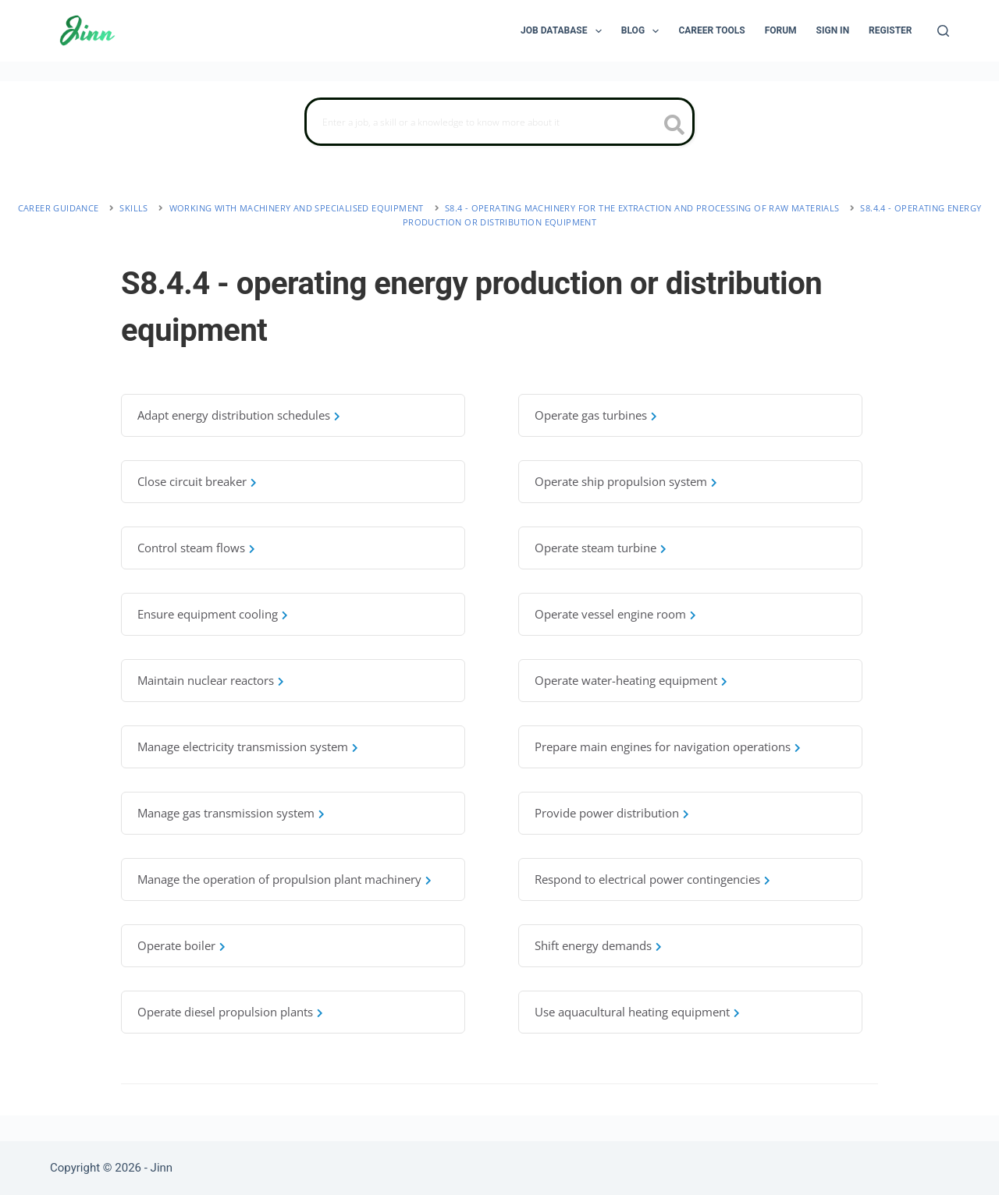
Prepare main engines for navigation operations (663, 746)
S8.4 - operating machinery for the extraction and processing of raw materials (642, 208)
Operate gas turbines (591, 415)
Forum (781, 30)
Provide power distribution (607, 813)
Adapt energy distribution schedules (233, 415)
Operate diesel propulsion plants (225, 1011)
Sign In (833, 30)
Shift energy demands (593, 945)
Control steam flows (191, 547)
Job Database (564, 31)
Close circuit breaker (192, 481)
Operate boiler (176, 945)
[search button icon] (675, 126)
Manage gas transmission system (226, 813)
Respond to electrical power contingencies (647, 879)
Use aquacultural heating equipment (632, 1011)
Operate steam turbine (595, 547)
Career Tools (711, 30)
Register (890, 30)
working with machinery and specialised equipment (296, 208)
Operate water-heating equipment (626, 680)
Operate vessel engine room (610, 614)
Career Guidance (58, 208)
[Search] (943, 31)
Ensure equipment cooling (207, 614)
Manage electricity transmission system (242, 746)
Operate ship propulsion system (621, 481)
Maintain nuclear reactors (205, 680)
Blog (643, 31)
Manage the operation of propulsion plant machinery (279, 879)
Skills (133, 208)
